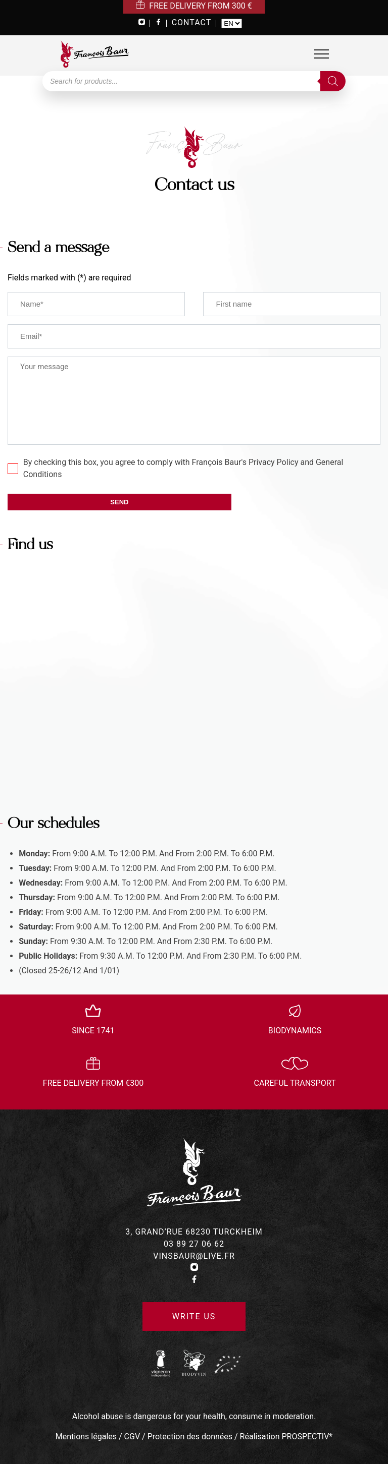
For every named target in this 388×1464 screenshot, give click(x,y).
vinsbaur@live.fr (194, 1256)
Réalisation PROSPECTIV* (286, 1436)
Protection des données (190, 1436)
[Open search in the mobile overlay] (194, 81)
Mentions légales (86, 1436)
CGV (132, 1436)
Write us (194, 1316)
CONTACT (192, 22)
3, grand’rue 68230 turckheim (193, 1232)
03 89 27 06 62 (194, 1244)
